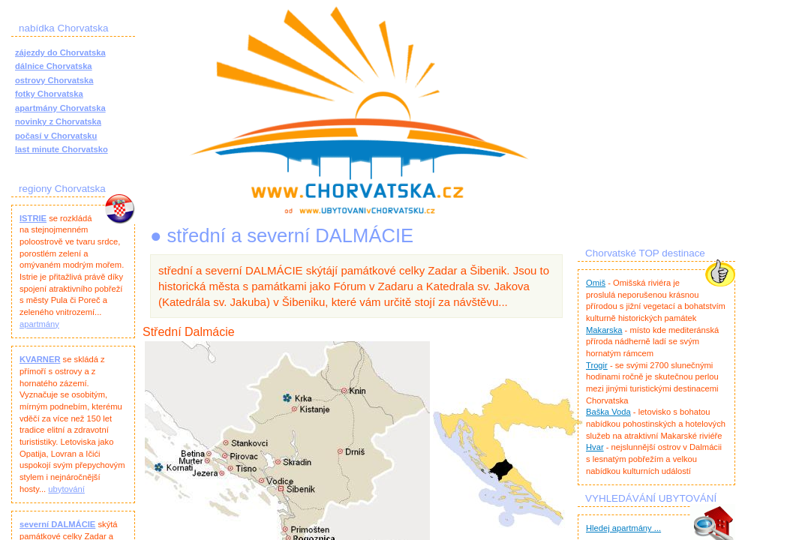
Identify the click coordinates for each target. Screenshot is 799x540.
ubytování (66, 489)
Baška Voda (608, 411)
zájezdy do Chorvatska (60, 52)
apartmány (39, 324)
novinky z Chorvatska (58, 121)
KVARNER (40, 359)
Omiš (595, 282)
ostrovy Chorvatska (54, 80)
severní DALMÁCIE (57, 524)
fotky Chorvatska (49, 93)
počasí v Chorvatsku (56, 135)
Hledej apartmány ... (623, 528)
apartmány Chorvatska (60, 108)
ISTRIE (33, 218)
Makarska (604, 330)
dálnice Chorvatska (53, 66)
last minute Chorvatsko (61, 149)
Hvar (595, 447)
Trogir (597, 365)
